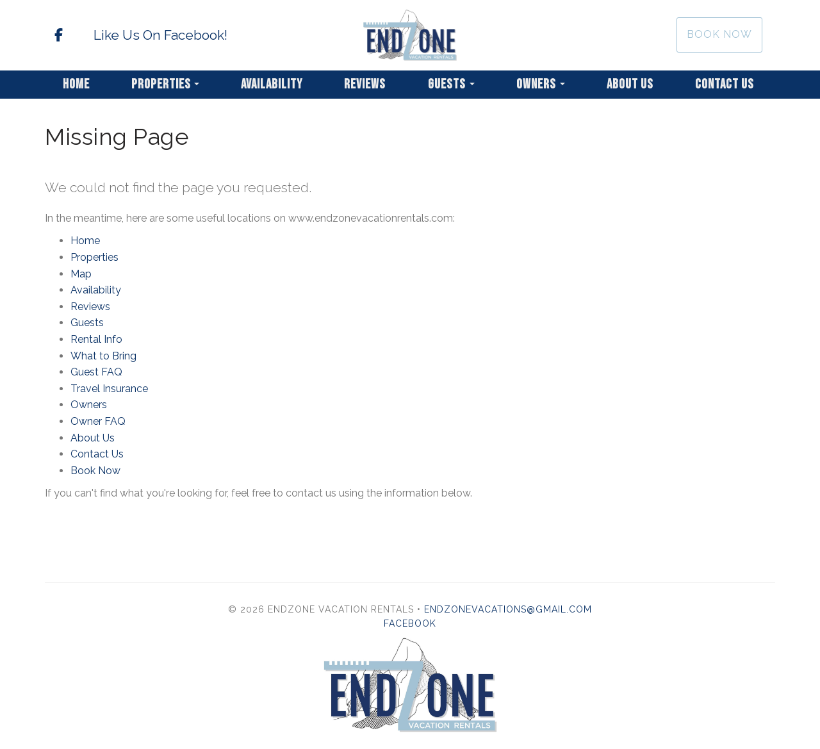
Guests (87, 323)
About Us (630, 84)
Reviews (365, 84)
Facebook (410, 623)
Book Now (719, 34)
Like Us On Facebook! (160, 35)
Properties (161, 84)
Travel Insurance (109, 389)
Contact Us (724, 84)
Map (81, 274)
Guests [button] (451, 84)
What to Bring (103, 356)
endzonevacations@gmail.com (508, 609)
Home (76, 84)
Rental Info (96, 339)
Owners (88, 405)
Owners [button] (540, 84)
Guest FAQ (96, 372)
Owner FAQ (98, 421)
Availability (271, 84)
